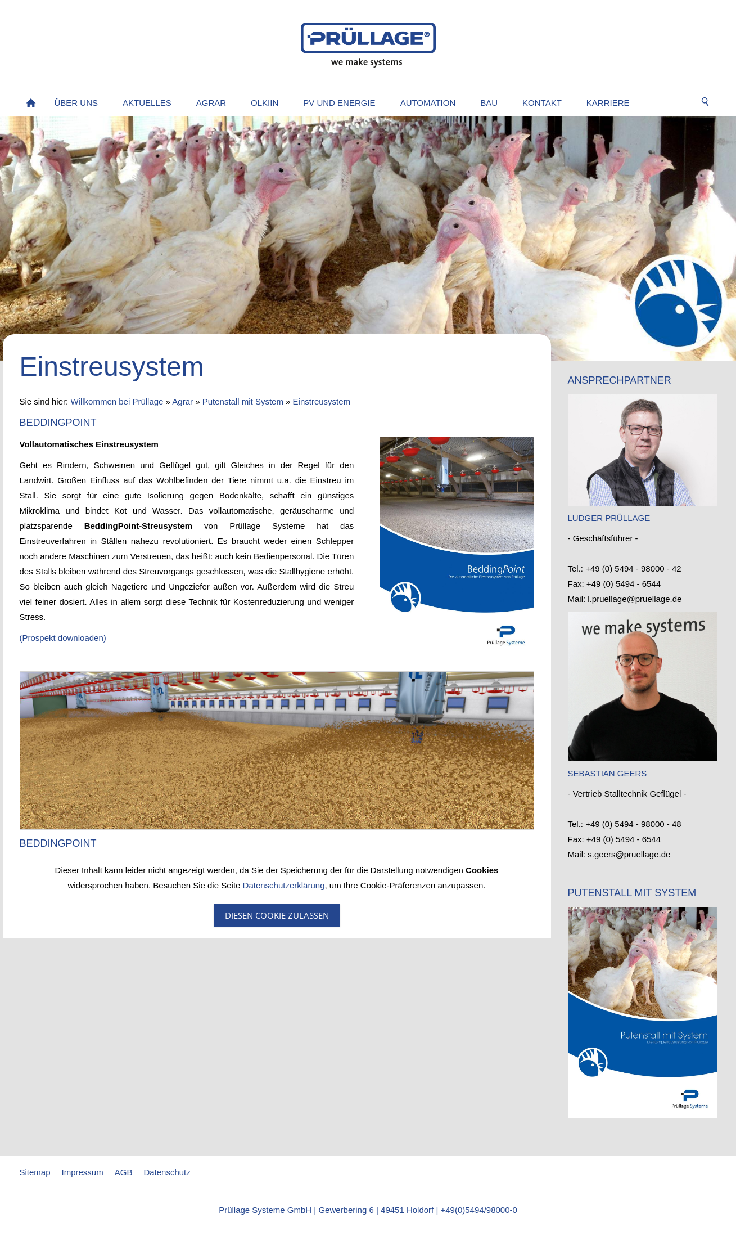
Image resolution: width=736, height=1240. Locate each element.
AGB (124, 1172)
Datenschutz (166, 1172)
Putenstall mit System (242, 401)
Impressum (82, 1172)
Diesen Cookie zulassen (277, 915)
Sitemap (35, 1172)
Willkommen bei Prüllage (116, 401)
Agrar (182, 401)
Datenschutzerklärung (284, 885)
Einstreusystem (322, 401)
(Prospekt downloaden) (63, 638)
